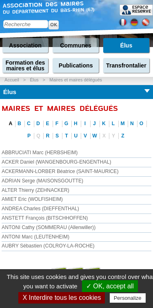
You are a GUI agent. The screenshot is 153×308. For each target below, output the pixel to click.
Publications (76, 65)
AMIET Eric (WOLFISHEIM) (32, 199)
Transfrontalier (126, 65)
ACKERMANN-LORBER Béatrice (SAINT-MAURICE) (60, 171)
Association (25, 45)
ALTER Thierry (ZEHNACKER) (35, 190)
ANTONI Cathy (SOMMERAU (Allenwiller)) (48, 227)
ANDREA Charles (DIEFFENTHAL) (40, 208)
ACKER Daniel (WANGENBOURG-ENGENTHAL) (56, 162)
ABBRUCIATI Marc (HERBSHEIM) (40, 152)
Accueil (11, 79)
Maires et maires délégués (75, 79)
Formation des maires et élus (25, 65)
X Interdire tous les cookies (61, 297)
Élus (126, 45)
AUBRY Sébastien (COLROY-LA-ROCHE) (48, 246)
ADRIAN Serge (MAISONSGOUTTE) (42, 181)
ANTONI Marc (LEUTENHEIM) (35, 237)
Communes (75, 45)
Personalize (128, 298)
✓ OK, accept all (110, 286)
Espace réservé (141, 9)
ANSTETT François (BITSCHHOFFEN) (45, 218)
